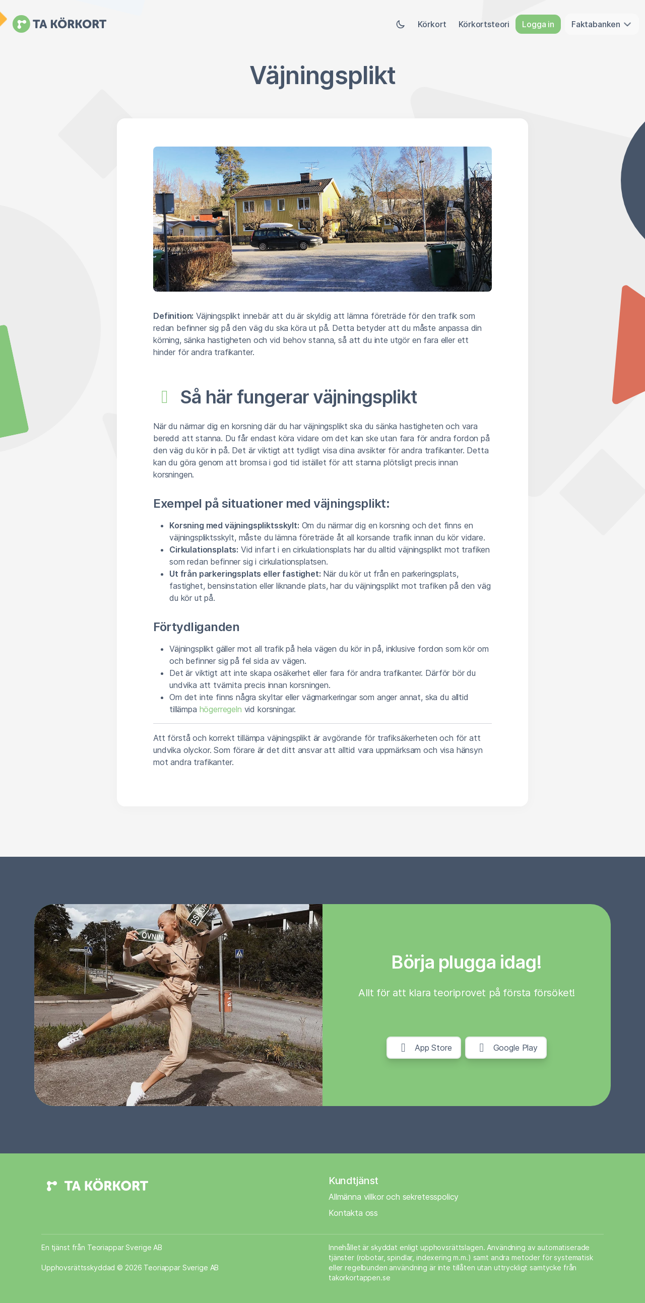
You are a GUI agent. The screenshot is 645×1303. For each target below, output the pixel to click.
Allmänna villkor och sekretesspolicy (394, 1197)
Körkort (432, 24)
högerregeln (221, 709)
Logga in (538, 24)
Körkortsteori (484, 24)
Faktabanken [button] (601, 24)
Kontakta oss (353, 1213)
